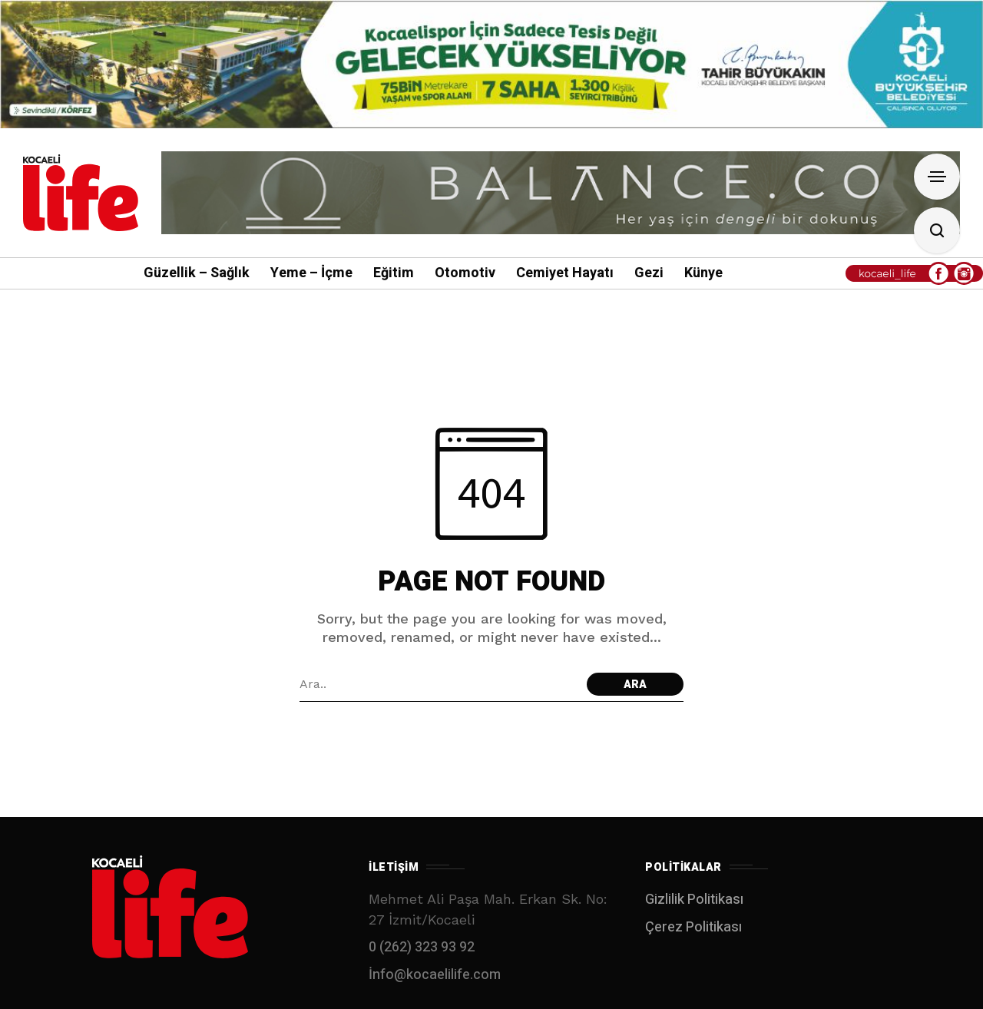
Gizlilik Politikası (694, 899)
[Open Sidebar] (937, 177)
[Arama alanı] (439, 684)
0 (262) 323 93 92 (422, 947)
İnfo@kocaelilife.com (435, 974)
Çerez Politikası (693, 927)
